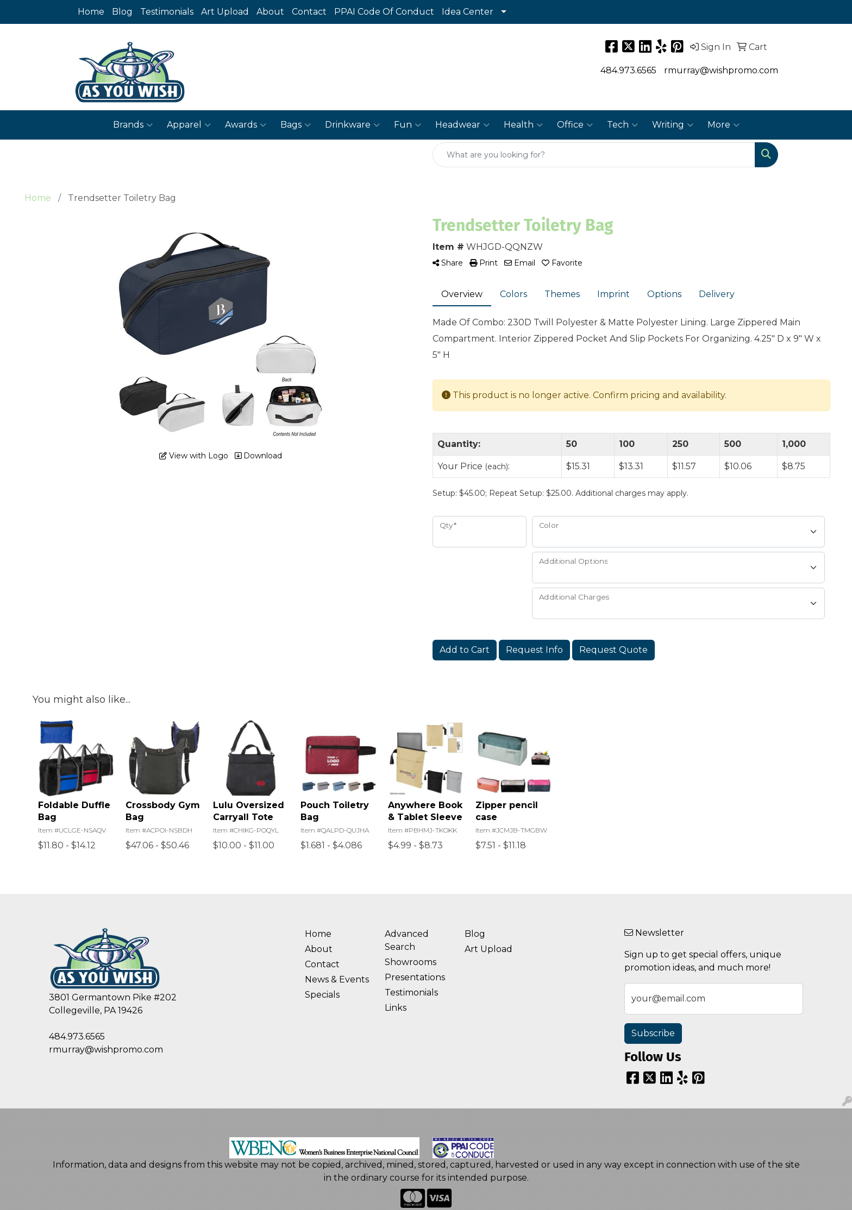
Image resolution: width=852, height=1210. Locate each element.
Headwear (462, 124)
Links (395, 1008)
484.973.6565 (628, 70)
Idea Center (467, 12)
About (270, 12)
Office (575, 124)
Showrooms (410, 962)
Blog (122, 12)
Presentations (415, 977)
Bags (295, 124)
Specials (322, 995)
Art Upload (225, 12)
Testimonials (166, 12)
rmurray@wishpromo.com (721, 70)
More (723, 124)
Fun (407, 124)
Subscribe (653, 1033)
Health (523, 124)
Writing (672, 124)
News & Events (337, 979)
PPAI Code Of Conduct (384, 12)
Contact (309, 12)
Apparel (189, 124)
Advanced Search (407, 940)
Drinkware (352, 124)
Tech (622, 124)
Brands (133, 124)
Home (91, 12)
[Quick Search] (594, 154)
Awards (245, 124)
